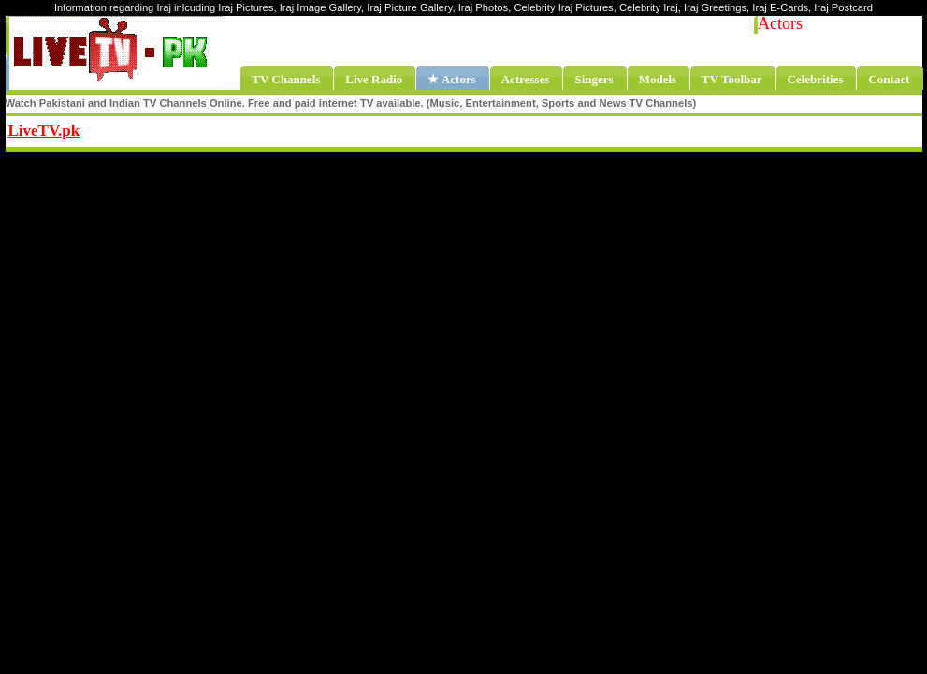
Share (197, 128)
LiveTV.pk (44, 130)
